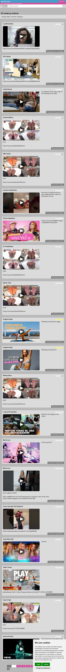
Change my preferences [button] (43, 668)
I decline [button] (46, 664)
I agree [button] (38, 664)
